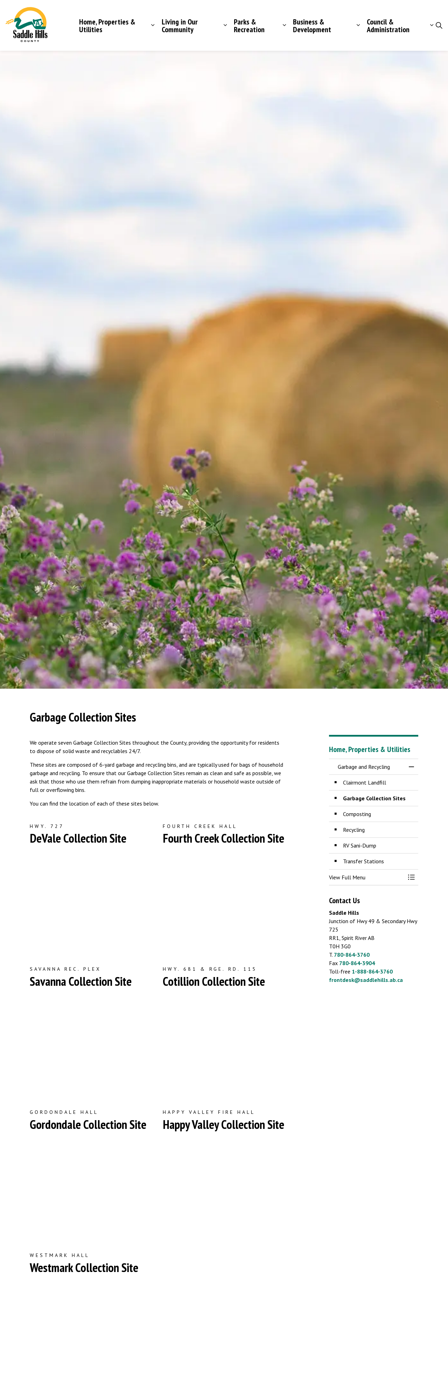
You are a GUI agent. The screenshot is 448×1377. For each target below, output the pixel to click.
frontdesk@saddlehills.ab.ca (366, 979)
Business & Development (312, 25)
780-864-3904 (357, 963)
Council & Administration (388, 25)
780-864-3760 (352, 954)
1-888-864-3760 (372, 971)
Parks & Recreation (249, 25)
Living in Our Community (180, 25)
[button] (366, 877)
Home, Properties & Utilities (107, 25)
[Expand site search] (439, 25)
